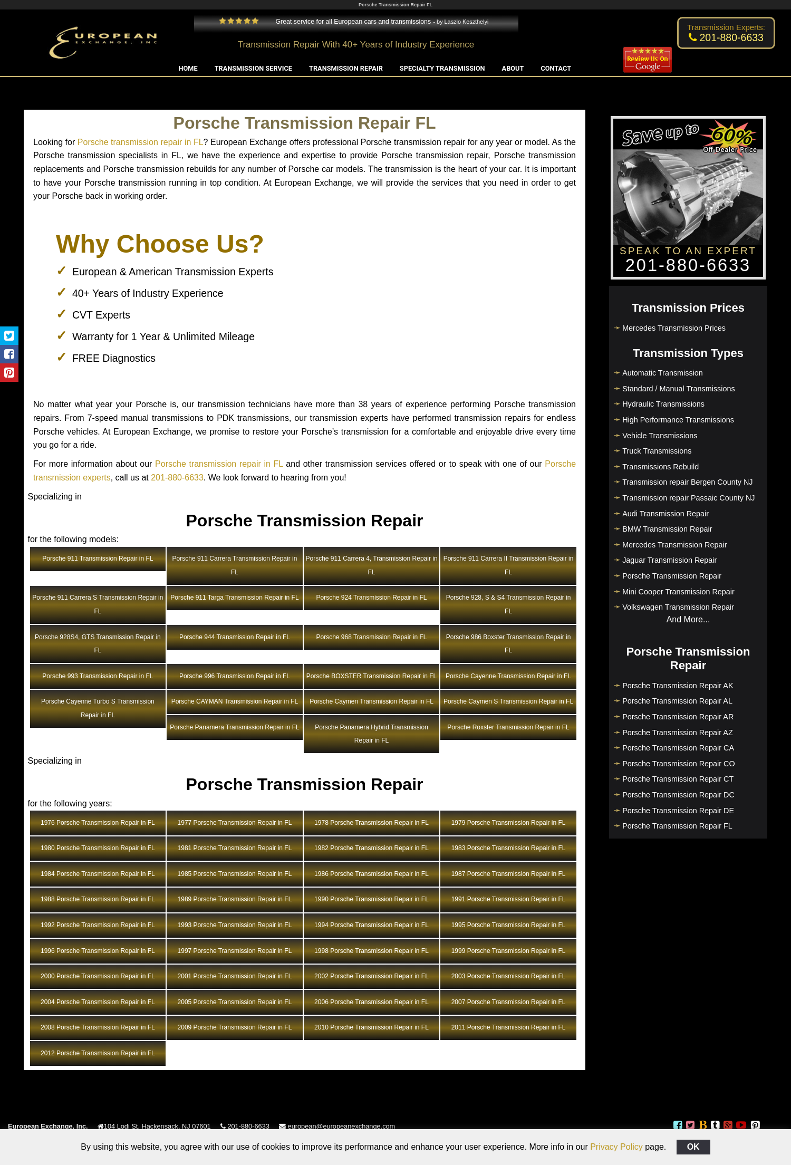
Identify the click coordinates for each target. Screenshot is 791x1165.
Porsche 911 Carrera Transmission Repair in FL (234, 565)
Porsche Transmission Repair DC (678, 795)
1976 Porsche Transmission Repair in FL (98, 822)
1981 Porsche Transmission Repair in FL (235, 848)
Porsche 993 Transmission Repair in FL (97, 676)
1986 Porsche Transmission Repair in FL (371, 874)
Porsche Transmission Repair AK (677, 685)
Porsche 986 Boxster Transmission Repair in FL (508, 643)
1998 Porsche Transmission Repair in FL (371, 951)
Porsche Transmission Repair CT (678, 779)
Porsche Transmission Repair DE (678, 810)
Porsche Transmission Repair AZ (677, 732)
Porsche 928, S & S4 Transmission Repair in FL (508, 604)
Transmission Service (253, 68)
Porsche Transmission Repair (671, 576)
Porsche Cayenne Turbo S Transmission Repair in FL (98, 708)
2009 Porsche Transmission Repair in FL (235, 1027)
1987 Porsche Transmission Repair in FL (508, 874)
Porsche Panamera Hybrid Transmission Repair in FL (371, 734)
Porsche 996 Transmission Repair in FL (234, 676)
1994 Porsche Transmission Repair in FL (371, 925)
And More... (688, 619)
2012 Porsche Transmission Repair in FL (98, 1053)
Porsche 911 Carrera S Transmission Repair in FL (97, 604)
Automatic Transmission (662, 373)
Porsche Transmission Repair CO (678, 763)
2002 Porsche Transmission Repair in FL (371, 976)
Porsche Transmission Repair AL (677, 701)
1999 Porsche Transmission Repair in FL (508, 951)
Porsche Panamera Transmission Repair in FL (234, 727)
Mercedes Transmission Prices (674, 328)
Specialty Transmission (442, 68)
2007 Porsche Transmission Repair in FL (508, 1002)
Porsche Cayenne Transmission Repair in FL (508, 676)
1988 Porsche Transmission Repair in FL (98, 899)
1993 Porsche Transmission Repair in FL (235, 925)
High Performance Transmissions (678, 420)
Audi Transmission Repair (665, 513)
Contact (556, 68)
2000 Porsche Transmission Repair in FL (98, 976)
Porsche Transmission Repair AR (678, 717)
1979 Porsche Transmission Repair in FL (508, 822)
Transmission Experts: (726, 27)
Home (188, 68)
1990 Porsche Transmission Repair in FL (371, 899)
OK (693, 1146)
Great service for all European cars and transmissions (325, 21)
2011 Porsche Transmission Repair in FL (508, 1027)
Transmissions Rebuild (660, 467)
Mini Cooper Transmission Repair (678, 592)
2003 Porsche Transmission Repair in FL (508, 976)
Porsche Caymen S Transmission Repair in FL (508, 701)
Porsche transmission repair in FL (141, 142)
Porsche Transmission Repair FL (677, 826)
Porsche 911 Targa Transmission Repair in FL (234, 597)
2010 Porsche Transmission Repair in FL (371, 1027)
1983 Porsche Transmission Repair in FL (508, 848)
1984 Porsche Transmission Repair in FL (98, 874)
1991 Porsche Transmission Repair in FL (508, 899)
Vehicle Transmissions (659, 435)
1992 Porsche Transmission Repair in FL (98, 925)
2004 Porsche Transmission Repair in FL (98, 1002)
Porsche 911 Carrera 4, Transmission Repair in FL (371, 565)
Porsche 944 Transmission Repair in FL (234, 637)
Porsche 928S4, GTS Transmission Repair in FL (98, 643)
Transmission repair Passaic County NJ (688, 498)
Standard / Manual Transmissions (678, 388)
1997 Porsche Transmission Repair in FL (235, 951)
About (513, 68)
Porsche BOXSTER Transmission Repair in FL (371, 676)
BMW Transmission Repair (667, 529)
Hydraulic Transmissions (663, 404)
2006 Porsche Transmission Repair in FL (371, 1002)
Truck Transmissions (656, 451)
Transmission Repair (346, 68)
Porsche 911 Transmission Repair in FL (97, 558)
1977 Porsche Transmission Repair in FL (235, 822)
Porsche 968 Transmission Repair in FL (371, 637)
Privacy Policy (616, 1146)
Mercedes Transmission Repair (674, 545)
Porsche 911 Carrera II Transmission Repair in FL (508, 565)
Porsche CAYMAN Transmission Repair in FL (234, 701)
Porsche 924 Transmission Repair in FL (371, 597)
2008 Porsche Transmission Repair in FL (98, 1027)
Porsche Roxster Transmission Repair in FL (508, 727)
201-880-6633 (177, 477)
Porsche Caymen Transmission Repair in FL (371, 701)
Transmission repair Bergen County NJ (687, 482)
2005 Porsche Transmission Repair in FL (235, 1002)
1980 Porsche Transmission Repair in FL (98, 848)
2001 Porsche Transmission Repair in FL (235, 976)
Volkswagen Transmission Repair (678, 607)
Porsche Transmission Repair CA (678, 748)
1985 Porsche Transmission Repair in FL (235, 874)
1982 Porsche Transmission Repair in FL (371, 848)
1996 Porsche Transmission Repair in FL (98, 951)
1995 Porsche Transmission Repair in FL (508, 925)
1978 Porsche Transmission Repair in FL (371, 822)
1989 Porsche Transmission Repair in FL (235, 899)
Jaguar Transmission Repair (669, 560)
